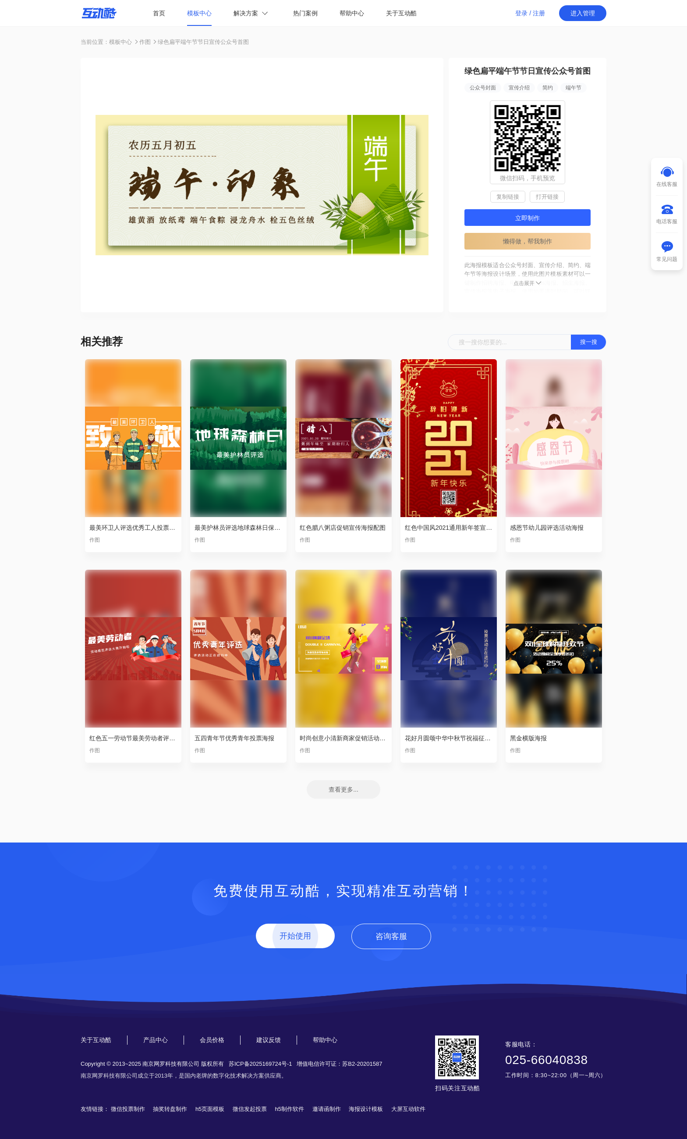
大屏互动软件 (408, 1109)
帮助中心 (352, 13)
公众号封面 (483, 88)
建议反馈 (268, 1039)
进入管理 (582, 13)
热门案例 (305, 13)
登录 (521, 13)
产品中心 (155, 1039)
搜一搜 (588, 342)
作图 (145, 42)
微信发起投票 (250, 1109)
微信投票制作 (128, 1109)
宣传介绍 (519, 88)
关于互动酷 (401, 13)
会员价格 (212, 1039)
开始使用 (295, 936)
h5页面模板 (209, 1109)
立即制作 (527, 217)
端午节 (573, 88)
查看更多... (343, 789)
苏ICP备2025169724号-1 (260, 1063)
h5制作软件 (289, 1109)
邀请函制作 (326, 1109)
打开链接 (547, 196)
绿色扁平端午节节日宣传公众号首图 (203, 42)
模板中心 (199, 13)
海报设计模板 (366, 1109)
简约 (547, 88)
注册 (539, 13)
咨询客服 (391, 936)
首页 (159, 13)
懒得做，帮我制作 (527, 241)
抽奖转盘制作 (170, 1109)
